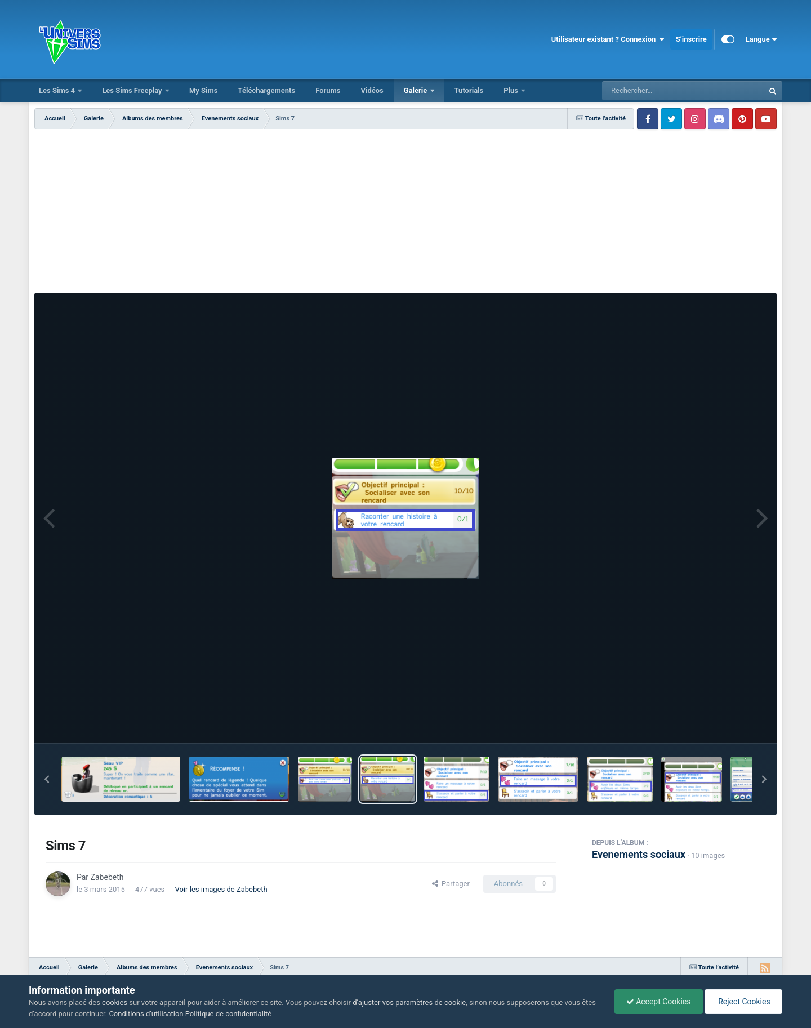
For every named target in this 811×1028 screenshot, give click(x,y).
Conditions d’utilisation (146, 1013)
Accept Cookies (658, 1001)
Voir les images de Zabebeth (221, 889)
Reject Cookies (743, 1001)
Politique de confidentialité (228, 1013)
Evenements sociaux (638, 854)
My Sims (203, 90)
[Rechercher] (652, 90)
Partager (451, 883)
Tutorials (469, 90)
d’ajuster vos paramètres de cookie (409, 1002)
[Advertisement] (405, 214)
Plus (511, 90)
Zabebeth (107, 877)
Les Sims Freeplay (133, 90)
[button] (46, 779)
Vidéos (371, 90)
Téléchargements (266, 90)
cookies (114, 1002)
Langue (761, 39)
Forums (327, 90)
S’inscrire (691, 39)
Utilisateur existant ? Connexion (608, 39)
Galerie (416, 90)
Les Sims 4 (58, 90)
